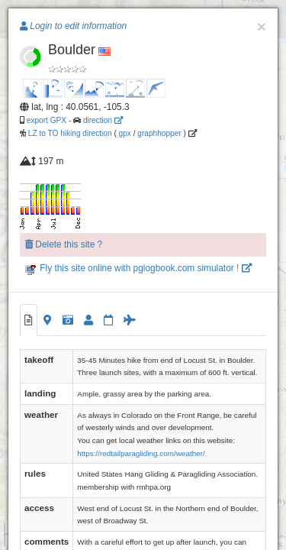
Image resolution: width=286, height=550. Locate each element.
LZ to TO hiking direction (69, 133)
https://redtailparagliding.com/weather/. (142, 453)
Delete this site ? (63, 244)
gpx (125, 133)
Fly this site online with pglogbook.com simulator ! (138, 268)
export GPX (46, 120)
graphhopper (159, 133)
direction (103, 120)
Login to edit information (73, 26)
